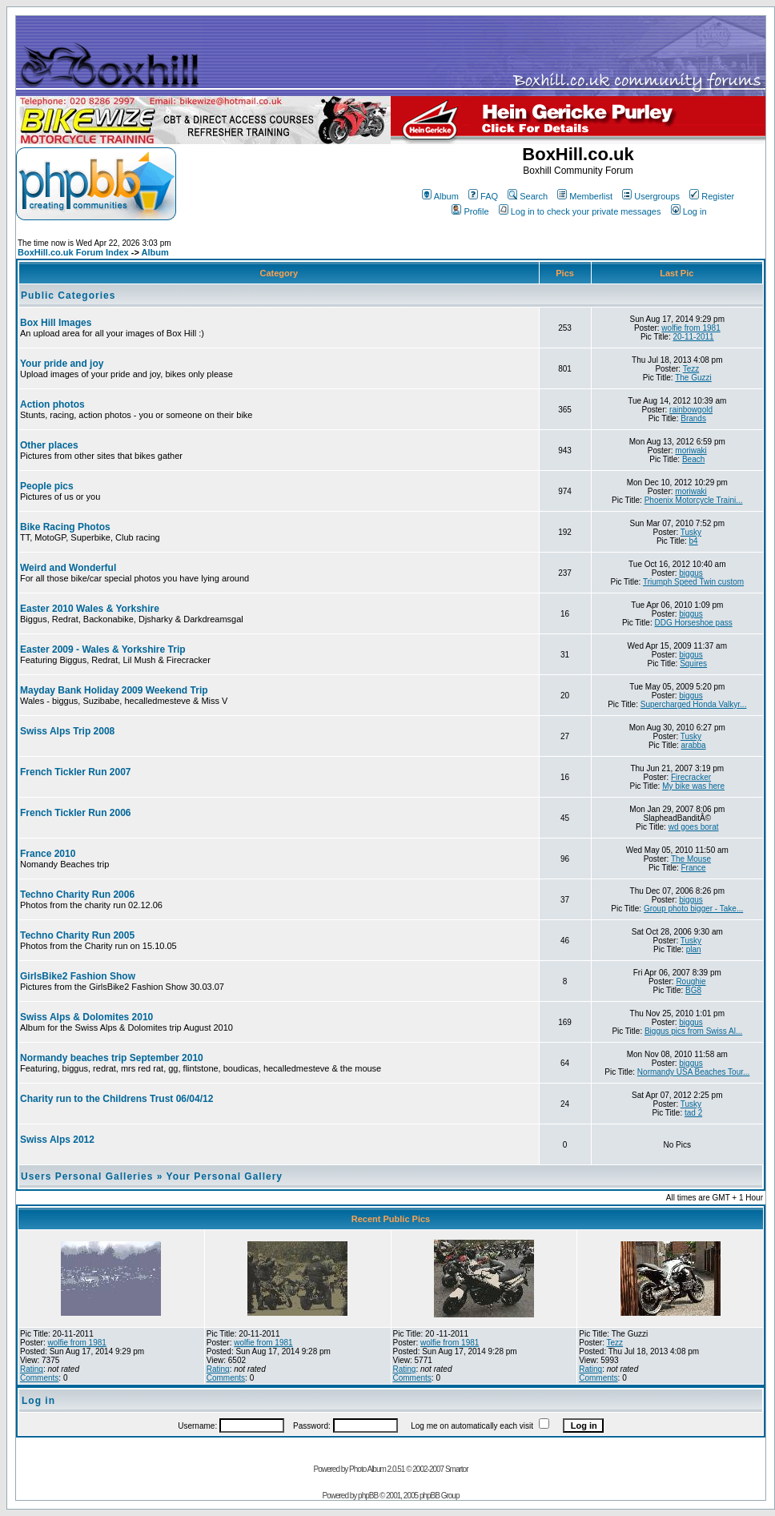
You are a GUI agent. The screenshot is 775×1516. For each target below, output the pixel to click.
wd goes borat (694, 826)
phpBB (368, 1495)
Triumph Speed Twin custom (693, 581)
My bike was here (693, 786)
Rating (31, 1369)
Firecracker (691, 777)
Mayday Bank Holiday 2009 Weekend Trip (114, 690)
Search (528, 196)
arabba (693, 745)
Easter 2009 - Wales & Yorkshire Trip (103, 649)
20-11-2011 (693, 336)
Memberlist (584, 196)
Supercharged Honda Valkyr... (693, 704)
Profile (470, 211)
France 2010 (47, 853)
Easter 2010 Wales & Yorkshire (89, 608)
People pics (47, 486)
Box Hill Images (55, 322)
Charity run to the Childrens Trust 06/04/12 (116, 1098)
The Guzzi (693, 377)
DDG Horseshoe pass (693, 622)
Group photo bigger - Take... (693, 908)
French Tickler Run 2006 (75, 812)
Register (711, 196)
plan (693, 949)
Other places (49, 445)
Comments (39, 1377)
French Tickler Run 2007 (75, 772)
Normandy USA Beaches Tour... (693, 1072)
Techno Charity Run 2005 (77, 935)
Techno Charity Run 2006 (77, 894)
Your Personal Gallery (225, 1176)
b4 (693, 541)
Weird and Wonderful (68, 567)
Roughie (690, 981)
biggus (690, 573)
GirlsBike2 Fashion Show (77, 976)
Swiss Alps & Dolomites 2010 (86, 1017)
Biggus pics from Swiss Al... (693, 1031)
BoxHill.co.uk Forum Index (73, 252)
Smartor (456, 1469)
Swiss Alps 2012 (57, 1139)
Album (440, 196)
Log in (689, 211)
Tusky (691, 532)
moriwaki (690, 450)
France (693, 867)
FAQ (483, 196)
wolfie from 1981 (690, 328)
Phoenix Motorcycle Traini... (693, 500)
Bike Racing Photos (65, 527)
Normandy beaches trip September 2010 (111, 1058)
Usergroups (651, 196)
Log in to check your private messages (580, 211)
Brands (693, 418)
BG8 (693, 990)
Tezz (691, 368)
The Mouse (691, 859)
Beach (693, 459)
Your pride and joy (61, 363)
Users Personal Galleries (87, 1176)
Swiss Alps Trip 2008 (67, 731)
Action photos (52, 404)
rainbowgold (691, 409)
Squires (693, 663)
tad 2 (693, 1112)
